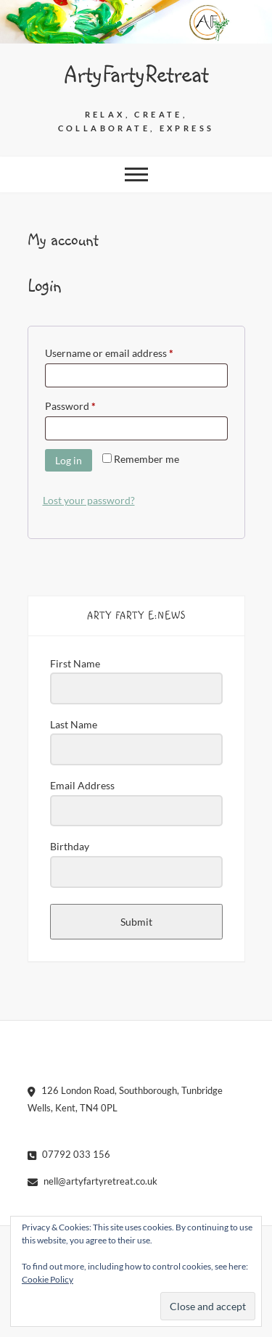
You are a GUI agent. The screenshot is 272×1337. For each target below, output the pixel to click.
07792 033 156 (69, 1154)
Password (90, 404)
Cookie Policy (47, 1279)
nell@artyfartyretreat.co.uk (92, 1181)
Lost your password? (89, 500)
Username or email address (129, 351)
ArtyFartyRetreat (136, 75)
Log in (68, 460)
